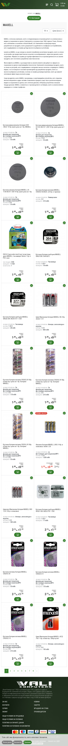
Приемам (27, 742)
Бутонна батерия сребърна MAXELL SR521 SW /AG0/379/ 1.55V (48, 510)
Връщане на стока (41, 708)
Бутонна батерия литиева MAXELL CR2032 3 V (15, 637)
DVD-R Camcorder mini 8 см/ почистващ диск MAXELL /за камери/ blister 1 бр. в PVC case (17, 256)
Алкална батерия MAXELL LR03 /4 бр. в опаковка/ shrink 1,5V (49, 446)
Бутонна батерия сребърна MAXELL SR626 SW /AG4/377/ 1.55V (15, 318)
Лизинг (5, 712)
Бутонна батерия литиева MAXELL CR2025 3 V (48, 573)
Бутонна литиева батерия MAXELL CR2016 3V (15, 573)
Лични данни (7, 742)
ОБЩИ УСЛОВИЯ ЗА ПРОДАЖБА (13, 716)
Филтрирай (34, 18)
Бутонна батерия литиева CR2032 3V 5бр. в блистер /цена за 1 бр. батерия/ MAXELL (50, 382)
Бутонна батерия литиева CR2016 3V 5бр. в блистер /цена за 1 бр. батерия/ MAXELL (17, 446)
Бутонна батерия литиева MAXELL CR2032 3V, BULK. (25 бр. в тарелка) (48, 191)
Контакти (5, 705)
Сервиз (5, 708)
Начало (30, 13)
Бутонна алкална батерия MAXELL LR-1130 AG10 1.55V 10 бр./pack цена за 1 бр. (17, 191)
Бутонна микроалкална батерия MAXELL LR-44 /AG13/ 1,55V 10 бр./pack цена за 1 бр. (50, 127)
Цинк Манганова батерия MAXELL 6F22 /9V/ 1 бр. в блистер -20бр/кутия (49, 637)
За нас (4, 702)
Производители (40, 712)
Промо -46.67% (41, 413)
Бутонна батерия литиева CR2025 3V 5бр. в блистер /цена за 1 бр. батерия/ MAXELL (17, 381)
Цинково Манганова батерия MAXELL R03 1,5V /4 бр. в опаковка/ (17, 510)
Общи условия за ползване (12, 719)
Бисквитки (17, 742)
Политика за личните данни (13, 723)
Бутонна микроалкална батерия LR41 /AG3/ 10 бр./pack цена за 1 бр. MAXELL (17, 126)
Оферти (37, 705)
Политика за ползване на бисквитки (16, 726)
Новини (37, 702)
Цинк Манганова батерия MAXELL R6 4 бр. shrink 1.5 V (50, 318)
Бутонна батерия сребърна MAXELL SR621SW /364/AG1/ (48, 255)
